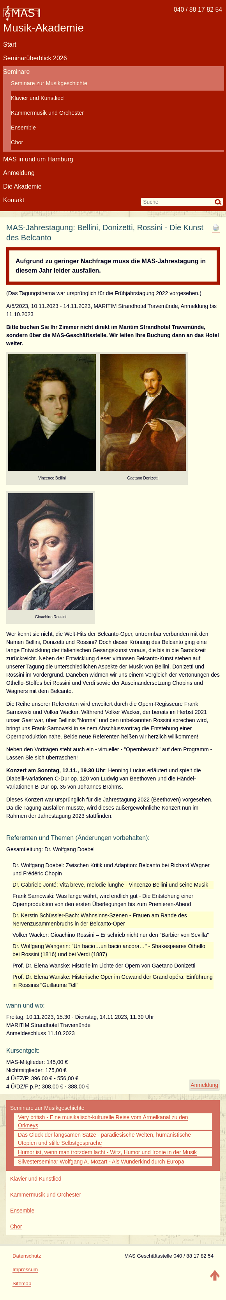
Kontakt (13, 200)
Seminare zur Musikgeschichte (49, 83)
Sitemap (21, 1283)
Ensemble (23, 127)
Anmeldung (19, 173)
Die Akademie (22, 186)
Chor (17, 142)
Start (9, 44)
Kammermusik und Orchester (47, 113)
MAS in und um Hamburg (38, 159)
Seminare (16, 71)
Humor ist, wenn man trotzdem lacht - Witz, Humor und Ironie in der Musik (107, 1152)
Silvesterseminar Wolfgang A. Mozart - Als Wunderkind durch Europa (101, 1161)
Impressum (25, 1269)
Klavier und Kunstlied (37, 98)
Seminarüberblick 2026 (35, 58)
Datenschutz (26, 1256)
